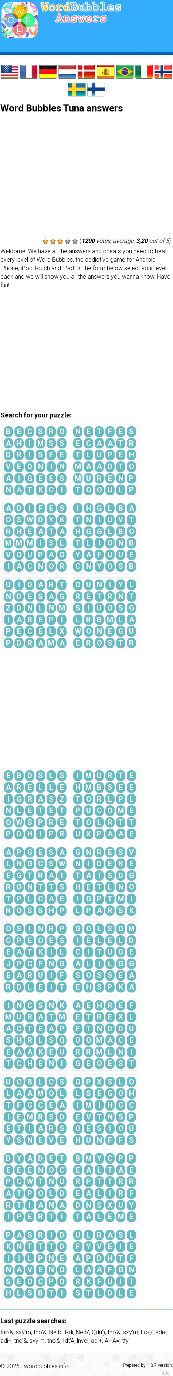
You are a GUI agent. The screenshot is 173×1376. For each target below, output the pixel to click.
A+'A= (112, 1340)
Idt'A (68, 1340)
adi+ (160, 1332)
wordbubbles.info (46, 1366)
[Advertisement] (86, 176)
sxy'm (23, 1332)
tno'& (6, 1332)
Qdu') (98, 1332)
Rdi (69, 1332)
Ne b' (55, 1332)
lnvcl (82, 1340)
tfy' (126, 1340)
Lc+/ (147, 1332)
